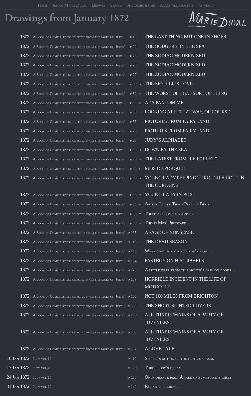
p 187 (132, 349)
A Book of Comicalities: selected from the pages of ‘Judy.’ (79, 37)
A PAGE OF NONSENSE (169, 232)
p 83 (133, 140)
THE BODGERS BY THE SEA (175, 46)
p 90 (133, 150)
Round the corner (161, 386)
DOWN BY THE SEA (166, 149)
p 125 (132, 270)
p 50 (133, 84)
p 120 (132, 251)
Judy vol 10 (42, 358)
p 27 (133, 74)
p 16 (133, 37)
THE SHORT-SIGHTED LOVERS (178, 305)
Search (116, 5)
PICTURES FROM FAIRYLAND (177, 121)
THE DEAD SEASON (166, 241)
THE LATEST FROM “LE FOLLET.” (181, 158)
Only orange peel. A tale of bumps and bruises (188, 377)
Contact (206, 5)
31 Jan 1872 (18, 386)
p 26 (133, 65)
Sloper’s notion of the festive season (179, 358)
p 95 (133, 178)
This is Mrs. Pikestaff (165, 222)
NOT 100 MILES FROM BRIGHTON (181, 296)
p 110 (132, 358)
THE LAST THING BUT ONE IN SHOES (185, 36)
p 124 (132, 261)
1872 (119, 18)
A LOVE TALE (159, 348)
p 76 (133, 131)
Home (43, 5)
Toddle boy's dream (163, 367)
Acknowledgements (177, 5)
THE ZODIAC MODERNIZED (175, 55)
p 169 (132, 332)
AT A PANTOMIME (164, 102)
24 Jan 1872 (18, 377)
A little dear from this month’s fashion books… (190, 269)
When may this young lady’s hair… (178, 250)
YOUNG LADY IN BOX (169, 194)
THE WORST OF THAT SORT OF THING (186, 93)
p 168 (132, 315)
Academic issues (141, 5)
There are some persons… (169, 213)
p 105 (132, 232)
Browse (98, 5)
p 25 (133, 56)
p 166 (132, 306)
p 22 (133, 46)
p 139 (132, 279)
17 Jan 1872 (18, 367)
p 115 (132, 242)
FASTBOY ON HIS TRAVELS (174, 260)
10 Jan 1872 (18, 358)
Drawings (26, 18)
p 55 (133, 122)
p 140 (132, 386)
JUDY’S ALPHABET (165, 140)
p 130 (132, 377)
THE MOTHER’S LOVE (169, 83)
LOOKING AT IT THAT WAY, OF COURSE (187, 111)
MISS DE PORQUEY (166, 168)
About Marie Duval (69, 5)
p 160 (132, 296)
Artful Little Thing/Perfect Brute (178, 203)
